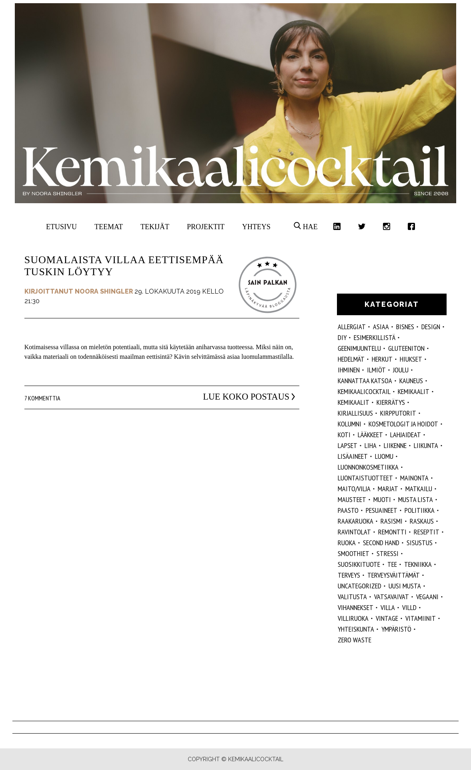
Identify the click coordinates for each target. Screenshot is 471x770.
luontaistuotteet (365, 477)
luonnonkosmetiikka (368, 467)
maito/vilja (354, 488)
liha (371, 445)
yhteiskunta (356, 629)
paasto (348, 510)
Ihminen (349, 369)
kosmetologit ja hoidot (403, 423)
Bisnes (405, 326)
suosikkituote (359, 564)
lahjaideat (405, 434)
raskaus (422, 521)
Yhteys (256, 227)
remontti (392, 531)
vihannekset (355, 607)
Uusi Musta (405, 585)
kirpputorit (398, 413)
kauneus (411, 380)
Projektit (205, 227)
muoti (382, 499)
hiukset (411, 359)
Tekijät (154, 227)
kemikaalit (353, 402)
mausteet (352, 499)
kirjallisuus (355, 413)
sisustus (420, 542)
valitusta (352, 596)
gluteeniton (406, 348)
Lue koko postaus (238, 397)
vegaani (427, 596)
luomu (384, 456)
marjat (388, 488)
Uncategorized (359, 585)
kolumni (349, 423)
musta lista (415, 499)
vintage (387, 618)
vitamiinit (420, 618)
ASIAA (381, 326)
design (430, 326)
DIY (342, 337)
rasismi (392, 521)
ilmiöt (376, 369)
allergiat (352, 326)
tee (392, 564)
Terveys (349, 575)
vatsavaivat (391, 596)
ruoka (347, 542)
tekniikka (418, 564)
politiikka (420, 510)
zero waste (354, 639)
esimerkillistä (374, 337)
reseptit (426, 531)
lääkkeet (370, 434)
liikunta (426, 445)
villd (409, 607)
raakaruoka (355, 521)
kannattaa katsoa (365, 380)
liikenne (395, 445)
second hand (381, 542)
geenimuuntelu (359, 348)
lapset (347, 445)
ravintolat (354, 531)
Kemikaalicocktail (364, 391)
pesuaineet (381, 510)
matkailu (418, 488)
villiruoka (353, 618)
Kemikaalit (413, 391)
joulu (401, 369)
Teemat (108, 227)
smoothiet (353, 553)
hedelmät (351, 359)
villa (388, 607)
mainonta (414, 477)
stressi (388, 553)
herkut (382, 359)
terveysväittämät (393, 575)
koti (344, 434)
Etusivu (61, 227)
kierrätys (391, 402)
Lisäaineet (353, 456)
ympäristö (396, 629)
